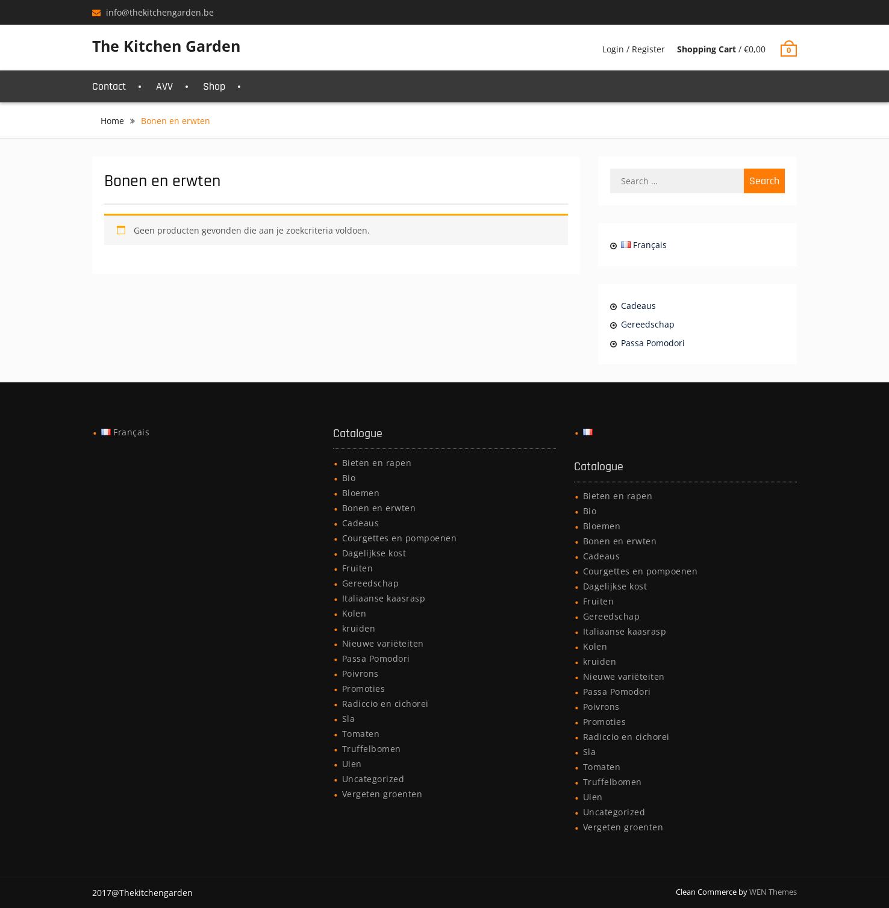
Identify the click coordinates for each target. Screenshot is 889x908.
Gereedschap (648, 324)
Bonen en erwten (379, 508)
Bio (349, 478)
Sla (348, 718)
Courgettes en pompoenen (399, 538)
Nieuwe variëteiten (383, 643)
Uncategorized (373, 779)
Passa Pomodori (653, 343)
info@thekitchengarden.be (160, 12)
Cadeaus (638, 305)
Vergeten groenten (382, 794)
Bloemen (361, 493)
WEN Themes (773, 891)
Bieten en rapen (377, 462)
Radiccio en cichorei (385, 703)
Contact (109, 86)
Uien (352, 764)
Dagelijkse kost (374, 553)
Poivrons (360, 673)
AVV (164, 86)
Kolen (354, 613)
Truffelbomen (371, 748)
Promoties (363, 688)
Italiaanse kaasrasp (384, 598)
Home (112, 120)
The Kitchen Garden (166, 46)
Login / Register (633, 49)
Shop (214, 86)
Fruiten (357, 568)
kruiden (359, 628)
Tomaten (361, 733)
